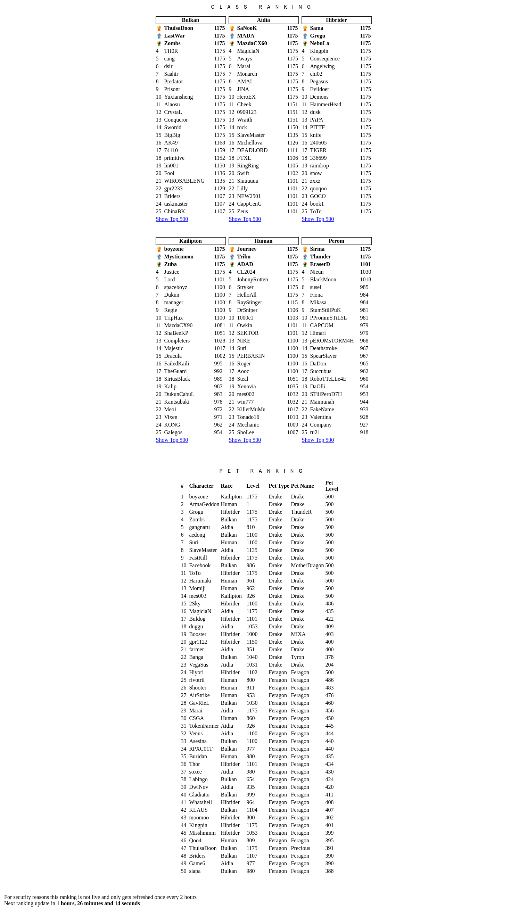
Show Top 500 (172, 219)
